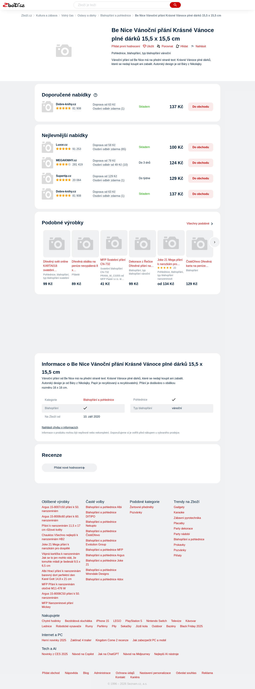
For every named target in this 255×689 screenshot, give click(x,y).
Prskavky (179, 544)
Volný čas (67, 15)
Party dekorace (183, 528)
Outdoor (157, 626)
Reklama (207, 672)
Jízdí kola (142, 626)
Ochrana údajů (125, 672)
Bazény (171, 626)
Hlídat (182, 46)
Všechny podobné (200, 223)
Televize (176, 620)
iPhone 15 (102, 620)
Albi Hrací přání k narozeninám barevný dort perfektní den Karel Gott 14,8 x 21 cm (61, 575)
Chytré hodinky (51, 620)
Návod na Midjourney (136, 654)
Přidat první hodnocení (126, 46)
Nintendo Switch (156, 620)
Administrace (102, 672)
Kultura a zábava (46, 15)
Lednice (47, 626)
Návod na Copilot (83, 654)
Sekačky (126, 626)
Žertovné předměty (142, 507)
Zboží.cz (26, 15)
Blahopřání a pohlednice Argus (105, 555)
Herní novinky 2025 (54, 640)
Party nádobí (182, 534)
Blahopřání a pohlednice (115, 15)
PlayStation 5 (133, 620)
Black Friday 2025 (191, 626)
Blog (86, 672)
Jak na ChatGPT (108, 654)
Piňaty (178, 555)
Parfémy (102, 626)
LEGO (117, 620)
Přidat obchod (51, 672)
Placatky (179, 523)
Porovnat (165, 46)
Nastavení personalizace (155, 672)
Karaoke (179, 512)
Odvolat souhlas (186, 672)
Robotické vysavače (68, 626)
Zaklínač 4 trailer (80, 640)
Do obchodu (200, 106)
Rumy (89, 626)
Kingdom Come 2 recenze (112, 640)
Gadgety (179, 507)
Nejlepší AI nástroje (166, 654)
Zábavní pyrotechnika (187, 517)
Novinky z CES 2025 (55, 654)
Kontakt (120, 677)
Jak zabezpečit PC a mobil (149, 640)
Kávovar (191, 620)
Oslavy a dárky (87, 15)
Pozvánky (136, 512)
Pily (114, 626)
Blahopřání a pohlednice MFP (104, 549)
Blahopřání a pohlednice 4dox (104, 579)
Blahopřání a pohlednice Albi (104, 507)
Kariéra (135, 677)
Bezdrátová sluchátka (78, 620)
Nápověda (71, 672)
